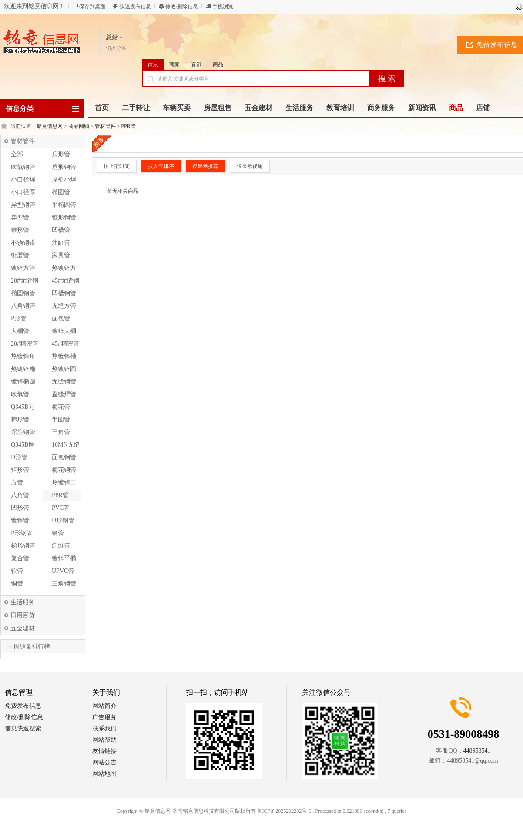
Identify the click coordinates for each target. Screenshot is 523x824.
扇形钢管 (64, 167)
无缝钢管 (64, 381)
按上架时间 (117, 166)
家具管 (61, 255)
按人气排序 (161, 166)
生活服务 (22, 602)
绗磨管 (20, 255)
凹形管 (20, 507)
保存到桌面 (92, 6)
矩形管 (20, 470)
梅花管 (61, 407)
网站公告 (104, 762)
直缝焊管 (64, 394)
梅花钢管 (64, 470)
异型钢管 (23, 205)
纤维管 (61, 545)
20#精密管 (24, 343)
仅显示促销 (250, 166)
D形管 (19, 457)
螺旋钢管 (23, 432)
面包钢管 (64, 457)
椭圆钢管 (23, 293)
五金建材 (22, 628)
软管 (17, 571)
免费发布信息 (497, 44)
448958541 (477, 750)
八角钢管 (23, 306)
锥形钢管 (64, 217)
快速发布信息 (135, 6)
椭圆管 (61, 192)
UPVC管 (63, 571)
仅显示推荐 (205, 166)
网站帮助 (104, 740)
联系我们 (104, 728)
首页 (102, 107)
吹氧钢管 (23, 167)
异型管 (20, 217)
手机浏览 (222, 6)
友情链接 (104, 751)
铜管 (17, 583)
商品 (218, 64)
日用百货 (22, 615)
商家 (174, 64)
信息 (153, 65)
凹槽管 (61, 230)
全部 (17, 154)
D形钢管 (63, 520)
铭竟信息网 (50, 126)
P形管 (19, 318)
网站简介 (104, 706)
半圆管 (61, 419)
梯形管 (20, 419)
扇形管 (61, 154)
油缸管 (61, 242)
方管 (17, 482)
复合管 (20, 558)
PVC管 (61, 507)
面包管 (61, 318)
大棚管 (20, 331)
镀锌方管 (23, 268)
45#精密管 (65, 343)
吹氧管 (20, 394)
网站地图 (104, 773)
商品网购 (78, 126)
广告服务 (104, 717)
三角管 (61, 432)
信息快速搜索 (23, 728)
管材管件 (105, 126)
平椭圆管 (64, 205)
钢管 (58, 533)
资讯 (196, 64)
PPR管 (128, 126)
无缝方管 (64, 306)
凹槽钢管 (64, 293)
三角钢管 (64, 583)
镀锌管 (20, 520)
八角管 (20, 495)
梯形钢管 (23, 545)
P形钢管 (22, 533)
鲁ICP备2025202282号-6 (284, 811)
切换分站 (116, 48)
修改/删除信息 (181, 6)
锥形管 (20, 230)
